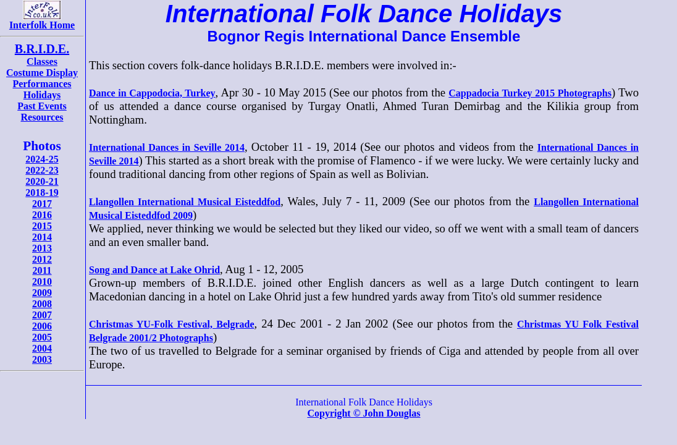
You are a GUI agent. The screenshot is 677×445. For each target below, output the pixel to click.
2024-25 (41, 159)
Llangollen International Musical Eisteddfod (184, 202)
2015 (42, 226)
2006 (42, 326)
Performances (41, 83)
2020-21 (41, 181)
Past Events (42, 106)
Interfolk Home (42, 20)
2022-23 (41, 170)
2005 (42, 337)
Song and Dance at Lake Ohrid (154, 270)
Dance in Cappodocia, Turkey (152, 93)
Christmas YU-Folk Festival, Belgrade (171, 324)
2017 (42, 203)
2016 (42, 215)
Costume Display (42, 72)
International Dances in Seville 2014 (167, 147)
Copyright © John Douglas (363, 413)
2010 (42, 281)
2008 (42, 304)
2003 (42, 359)
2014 (42, 237)
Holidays (42, 95)
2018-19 (41, 192)
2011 (41, 270)
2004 (42, 348)
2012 (42, 259)
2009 (42, 292)
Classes (42, 61)
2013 (42, 248)
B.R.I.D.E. (42, 49)
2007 (42, 315)
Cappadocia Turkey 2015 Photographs (530, 93)
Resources (41, 117)
